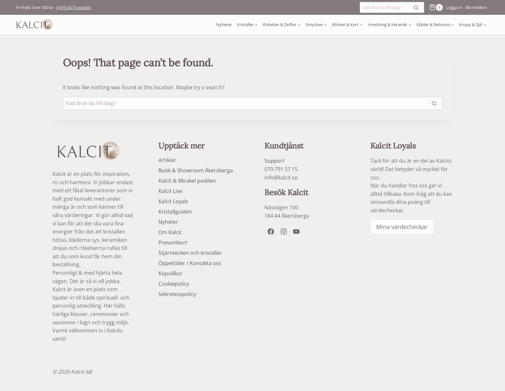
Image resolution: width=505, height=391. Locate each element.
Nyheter (224, 24)
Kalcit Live (170, 191)
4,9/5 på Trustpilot (73, 7)
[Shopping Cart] (435, 7)
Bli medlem (476, 7)
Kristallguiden (175, 211)
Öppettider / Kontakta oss (189, 263)
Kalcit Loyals (173, 201)
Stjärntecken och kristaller (190, 252)
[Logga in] (454, 7)
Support (274, 160)
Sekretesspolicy (177, 294)
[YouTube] (296, 231)
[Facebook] (270, 231)
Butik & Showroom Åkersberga (195, 170)
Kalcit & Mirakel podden (187, 180)
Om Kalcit (170, 232)
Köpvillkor (170, 273)
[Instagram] (283, 231)
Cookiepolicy (173, 283)
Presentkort (172, 242)
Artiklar (167, 160)
